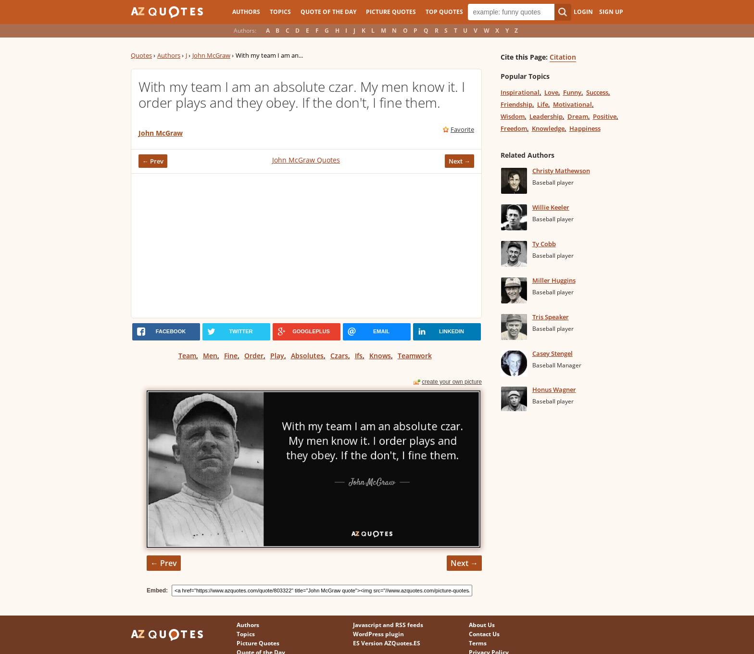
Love (551, 92)
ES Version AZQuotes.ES (386, 643)
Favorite (462, 129)
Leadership (546, 116)
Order (254, 355)
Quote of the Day (328, 12)
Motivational (572, 104)
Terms (478, 643)
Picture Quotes (391, 12)
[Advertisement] (306, 245)
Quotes (141, 55)
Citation (563, 57)
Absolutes (307, 355)
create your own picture (452, 381)
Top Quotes (444, 12)
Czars (339, 355)
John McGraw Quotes (306, 159)
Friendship (516, 104)
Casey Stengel (552, 353)
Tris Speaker (550, 317)
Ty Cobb (544, 243)
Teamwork (415, 355)
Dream (577, 116)
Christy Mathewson (561, 170)
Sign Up (611, 12)
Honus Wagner (554, 389)
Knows (380, 355)
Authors (246, 12)
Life (542, 104)
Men (210, 355)
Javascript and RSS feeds (388, 625)
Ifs (359, 355)
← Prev (152, 161)
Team (187, 355)
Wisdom (513, 116)
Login (583, 12)
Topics (280, 12)
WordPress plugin (378, 634)
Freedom (514, 128)
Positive (604, 116)
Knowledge (548, 128)
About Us (482, 625)
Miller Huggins (554, 280)
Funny (572, 92)
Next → (459, 161)
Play (277, 355)
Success (597, 92)
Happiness (585, 128)
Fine (231, 355)
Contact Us (484, 634)
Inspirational (520, 92)
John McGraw (211, 55)
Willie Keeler (550, 207)
